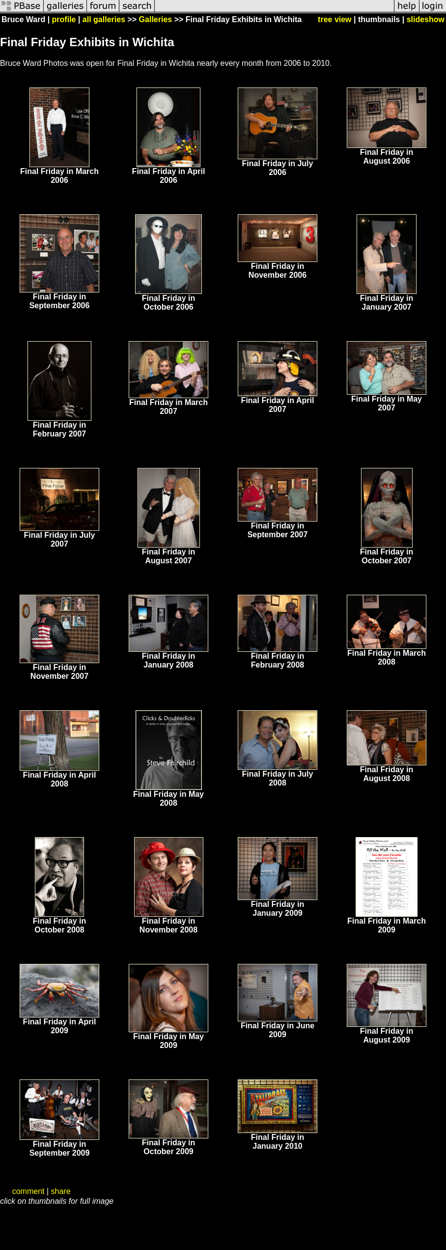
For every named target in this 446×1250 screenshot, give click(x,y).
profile (64, 19)
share (61, 1191)
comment (28, 1191)
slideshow (426, 19)
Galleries (155, 19)
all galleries (104, 19)
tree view (334, 19)
